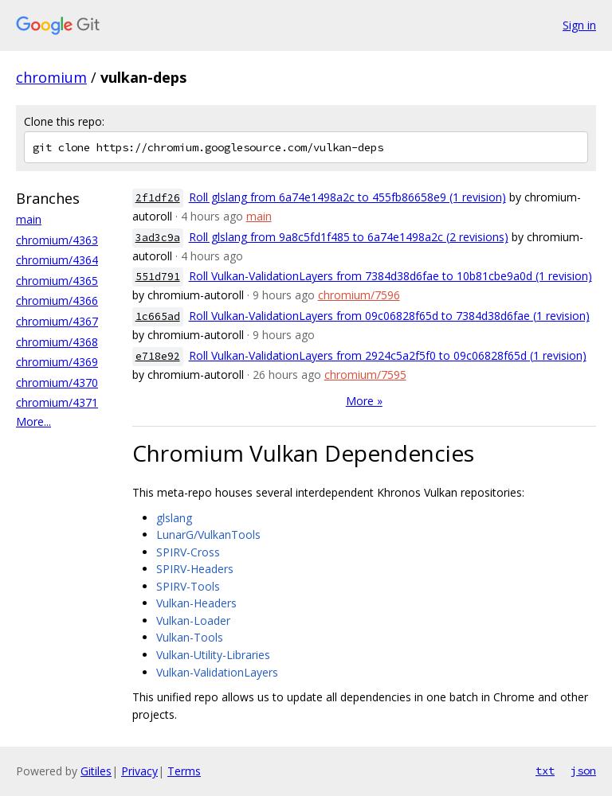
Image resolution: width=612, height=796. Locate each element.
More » (364, 400)
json (583, 770)
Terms (184, 770)
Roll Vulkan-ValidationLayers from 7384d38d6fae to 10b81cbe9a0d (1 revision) (390, 275)
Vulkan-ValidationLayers (217, 672)
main (28, 219)
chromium (51, 77)
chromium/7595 (365, 374)
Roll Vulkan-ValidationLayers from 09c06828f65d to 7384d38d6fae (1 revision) (389, 315)
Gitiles (96, 770)
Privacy (139, 770)
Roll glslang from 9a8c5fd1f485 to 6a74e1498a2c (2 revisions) (348, 236)
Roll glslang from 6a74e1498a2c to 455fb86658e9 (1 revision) (347, 197)
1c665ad (157, 316)
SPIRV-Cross (188, 552)
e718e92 (157, 356)
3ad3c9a (157, 237)
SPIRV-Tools (188, 586)
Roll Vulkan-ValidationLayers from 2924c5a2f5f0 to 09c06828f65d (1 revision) (387, 355)
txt (545, 770)
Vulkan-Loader (193, 620)
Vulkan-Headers (196, 603)
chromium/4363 (57, 240)
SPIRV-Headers (194, 568)
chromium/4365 (57, 280)
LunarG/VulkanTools (208, 534)
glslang (174, 517)
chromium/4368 (57, 341)
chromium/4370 (57, 382)
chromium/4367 (57, 321)
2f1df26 (157, 198)
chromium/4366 (57, 300)
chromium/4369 (57, 361)
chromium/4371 (57, 402)
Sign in (579, 25)
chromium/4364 (57, 259)
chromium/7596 (359, 294)
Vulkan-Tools (189, 637)
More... (33, 421)
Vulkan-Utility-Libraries (213, 654)
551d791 (157, 276)
